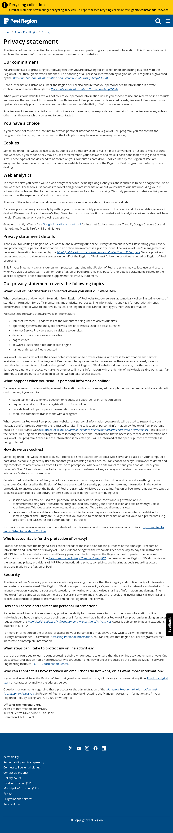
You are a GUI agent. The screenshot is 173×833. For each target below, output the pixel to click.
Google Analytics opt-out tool (62, 224)
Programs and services (18, 798)
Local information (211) (18, 783)
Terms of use (11, 804)
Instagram (87, 747)
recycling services (64, 10)
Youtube (79, 747)
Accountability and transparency (23, 762)
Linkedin (103, 747)
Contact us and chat (15, 772)
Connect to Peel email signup (22, 767)
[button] (169, 624)
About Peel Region (26, 32)
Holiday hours (12, 777)
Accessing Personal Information (71, 636)
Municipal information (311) (21, 788)
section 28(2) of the (93, 429)
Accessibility (11, 756)
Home (7, 32)
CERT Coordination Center (51, 663)
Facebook (95, 747)
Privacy (46, 32)
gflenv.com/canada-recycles (149, 10)
